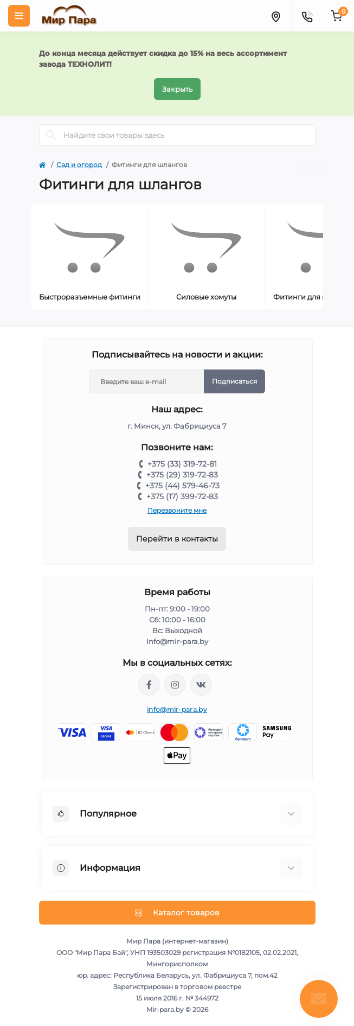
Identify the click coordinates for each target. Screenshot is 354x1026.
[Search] (51, 135)
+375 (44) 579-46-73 (182, 485)
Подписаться (234, 381)
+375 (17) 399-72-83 (182, 496)
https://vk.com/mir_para (201, 684)
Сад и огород (79, 165)
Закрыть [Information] (177, 89)
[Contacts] (307, 15)
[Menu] (19, 16)
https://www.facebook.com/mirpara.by (149, 684)
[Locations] (275, 15)
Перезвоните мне (177, 510)
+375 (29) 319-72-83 (182, 475)
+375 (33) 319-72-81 (182, 464)
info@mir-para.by (177, 709)
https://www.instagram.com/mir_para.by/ (175, 684)
